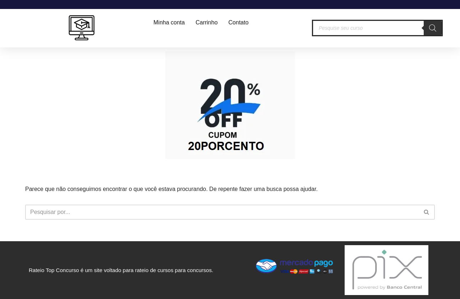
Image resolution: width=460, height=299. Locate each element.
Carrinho (206, 22)
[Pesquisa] (433, 28)
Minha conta (169, 22)
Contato (239, 22)
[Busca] (222, 212)
